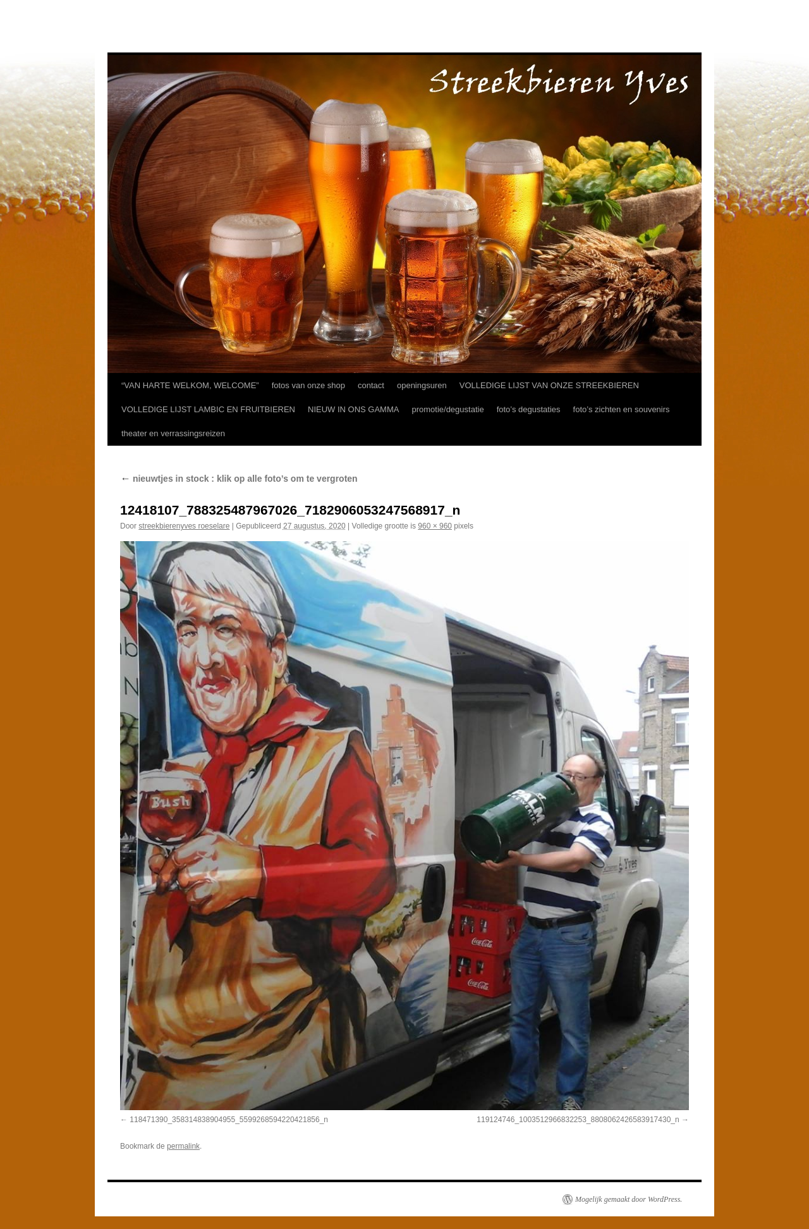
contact (371, 385)
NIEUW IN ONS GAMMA (353, 409)
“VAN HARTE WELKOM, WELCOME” (190, 385)
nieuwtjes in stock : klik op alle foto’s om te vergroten (239, 479)
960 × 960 (435, 526)
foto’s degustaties (529, 409)
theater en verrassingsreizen (173, 433)
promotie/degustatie (447, 409)
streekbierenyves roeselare (183, 526)
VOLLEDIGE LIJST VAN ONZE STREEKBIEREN (549, 385)
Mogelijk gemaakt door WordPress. (628, 1199)
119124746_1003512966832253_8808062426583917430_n (578, 1119)
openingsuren (422, 385)
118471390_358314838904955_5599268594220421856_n (229, 1119)
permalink (183, 1146)
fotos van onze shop (308, 385)
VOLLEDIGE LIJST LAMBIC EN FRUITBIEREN (208, 409)
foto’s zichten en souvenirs (621, 409)
